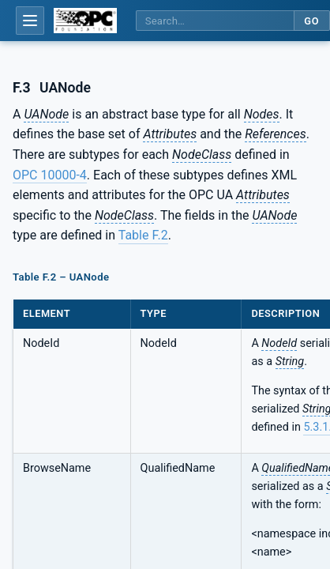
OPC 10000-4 (50, 175)
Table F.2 (143, 235)
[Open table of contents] (30, 20)
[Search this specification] (215, 21)
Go (311, 21)
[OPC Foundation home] (85, 20)
